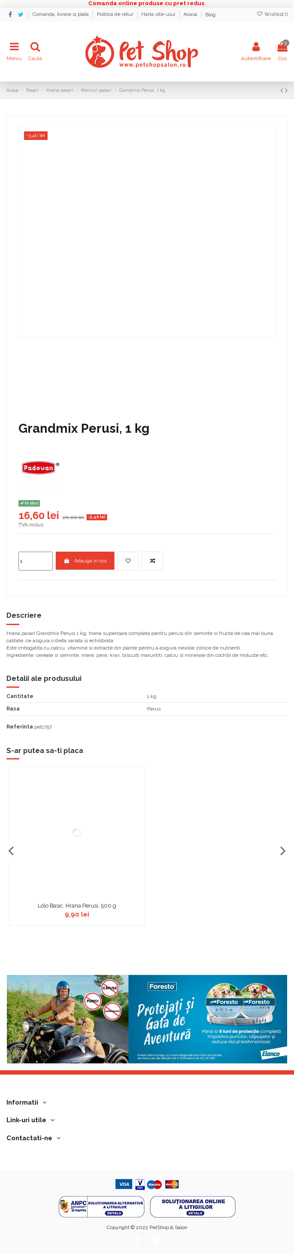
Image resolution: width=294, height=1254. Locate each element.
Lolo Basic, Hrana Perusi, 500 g (77, 905)
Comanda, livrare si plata (61, 15)
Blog (210, 15)
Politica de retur (116, 15)
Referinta (19, 727)
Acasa (190, 15)
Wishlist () (272, 14)
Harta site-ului (159, 15)
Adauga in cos (84, 561)
